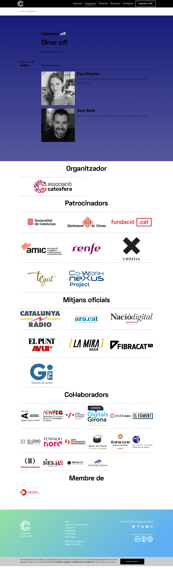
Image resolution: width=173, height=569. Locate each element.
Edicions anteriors (75, 544)
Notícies (112, 5)
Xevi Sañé (86, 114)
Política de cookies (109, 565)
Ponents (100, 5)
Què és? (75, 5)
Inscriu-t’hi (143, 5)
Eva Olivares (88, 77)
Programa (87, 5)
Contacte (125, 5)
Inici (22, 14)
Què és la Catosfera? (76, 528)
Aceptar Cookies (132, 564)
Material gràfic (73, 547)
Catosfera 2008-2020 (26, 536)
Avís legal (70, 540)
